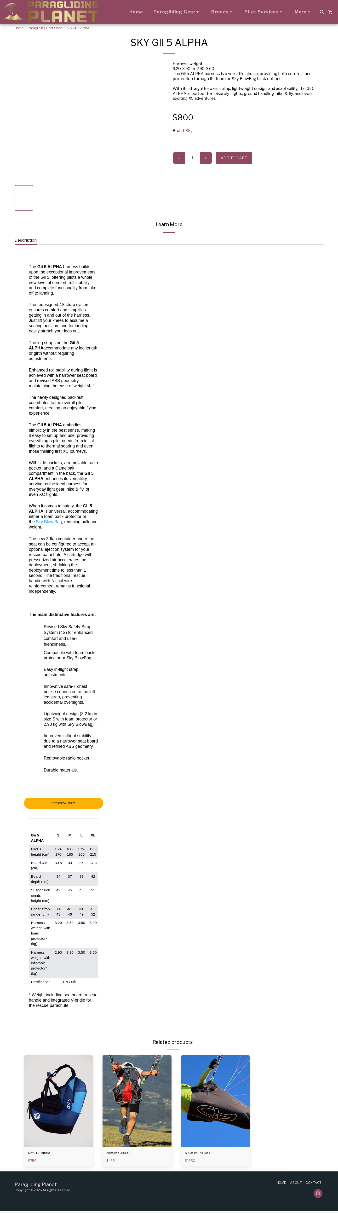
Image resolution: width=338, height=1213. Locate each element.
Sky (189, 130)
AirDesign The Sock (204, 1153)
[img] (58, 1101)
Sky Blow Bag (49, 521)
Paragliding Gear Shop (45, 28)
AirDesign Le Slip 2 (124, 1153)
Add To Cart (234, 158)
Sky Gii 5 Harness (44, 1153)
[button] (322, 12)
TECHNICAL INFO (63, 803)
